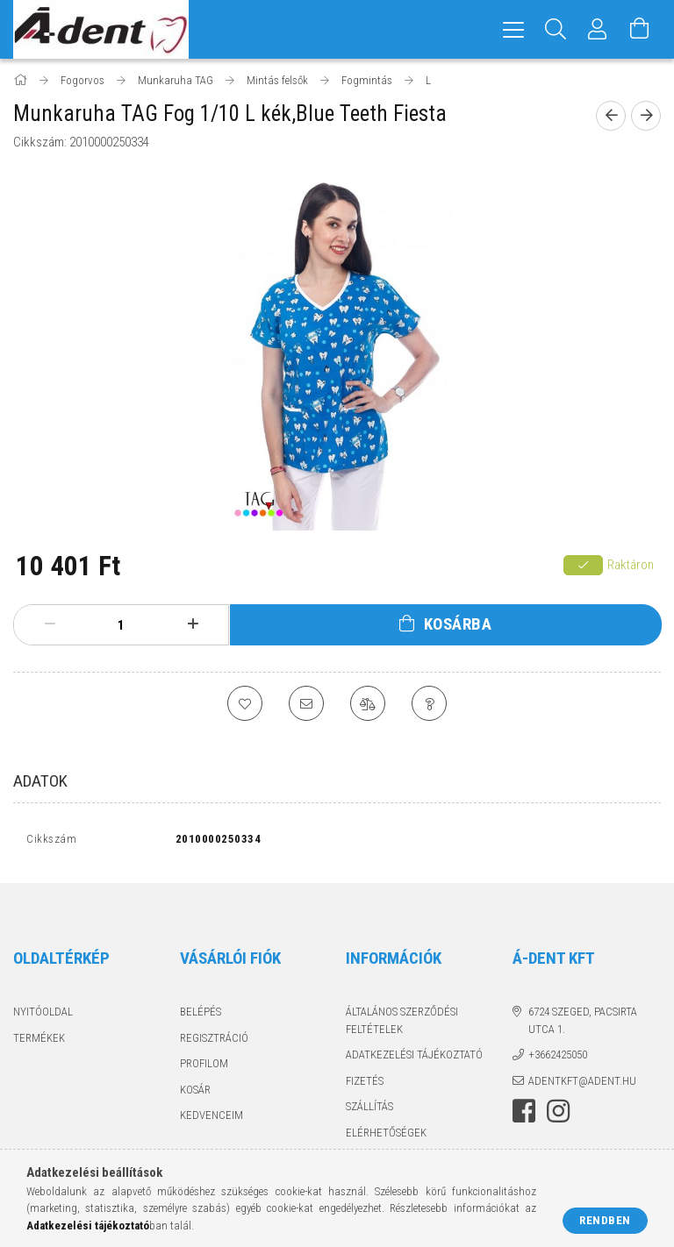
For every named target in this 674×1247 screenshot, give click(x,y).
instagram (558, 1115)
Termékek (39, 1041)
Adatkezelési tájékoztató (414, 1058)
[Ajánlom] (306, 703)
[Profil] (598, 29)
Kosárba (458, 624)
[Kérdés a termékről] (429, 703)
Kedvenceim (211, 1119)
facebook (524, 1115)
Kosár (195, 1093)
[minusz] (49, 624)
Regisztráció (214, 1041)
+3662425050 (557, 1058)
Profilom (204, 1067)
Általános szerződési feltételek (402, 1024)
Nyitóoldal (43, 1016)
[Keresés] (555, 29)
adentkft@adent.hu (582, 1084)
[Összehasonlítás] (367, 703)
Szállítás (369, 1110)
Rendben (605, 1220)
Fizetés (365, 1084)
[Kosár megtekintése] (640, 29)
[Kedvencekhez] (244, 703)
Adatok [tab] (40, 781)
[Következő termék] (646, 116)
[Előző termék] (611, 116)
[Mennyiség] (121, 625)
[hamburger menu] (513, 29)
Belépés (200, 1016)
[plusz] (192, 624)
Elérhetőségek (386, 1136)
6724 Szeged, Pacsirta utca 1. (582, 1024)
